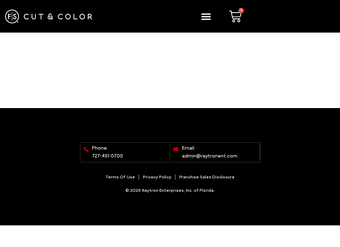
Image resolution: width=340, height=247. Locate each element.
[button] (206, 16)
